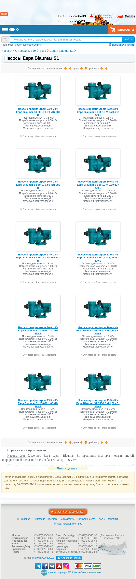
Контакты (113, 519)
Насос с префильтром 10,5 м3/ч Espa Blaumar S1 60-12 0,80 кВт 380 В (38, 184)
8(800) (71, 21)
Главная (25, 519)
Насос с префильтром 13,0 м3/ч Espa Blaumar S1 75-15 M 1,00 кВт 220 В (98, 257)
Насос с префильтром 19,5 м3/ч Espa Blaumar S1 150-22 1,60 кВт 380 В (38, 403)
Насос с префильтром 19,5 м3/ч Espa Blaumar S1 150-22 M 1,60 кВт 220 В (97, 403)
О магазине (39, 519)
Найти (128, 39)
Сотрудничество (86, 519)
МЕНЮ (10, 29)
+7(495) (71, 16)
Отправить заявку (69, 558)
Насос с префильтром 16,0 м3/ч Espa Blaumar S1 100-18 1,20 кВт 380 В (38, 330)
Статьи (101, 519)
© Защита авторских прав (68, 523)
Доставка (52, 519)
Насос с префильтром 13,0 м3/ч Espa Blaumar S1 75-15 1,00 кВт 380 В (38, 257)
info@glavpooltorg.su (43, 558)
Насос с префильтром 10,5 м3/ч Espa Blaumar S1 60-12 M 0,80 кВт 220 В (98, 184)
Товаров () (122, 29)
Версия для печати (123, 44)
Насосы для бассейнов (24, 455)
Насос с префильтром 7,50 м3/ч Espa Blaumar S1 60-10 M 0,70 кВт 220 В (98, 111)
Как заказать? (67, 519)
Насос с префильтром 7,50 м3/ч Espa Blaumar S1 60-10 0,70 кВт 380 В (38, 111)
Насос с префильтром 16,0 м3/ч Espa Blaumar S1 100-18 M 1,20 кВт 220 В (97, 330)
